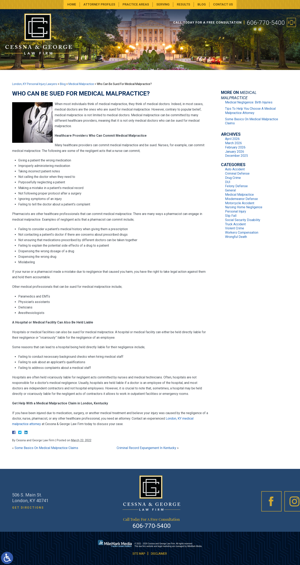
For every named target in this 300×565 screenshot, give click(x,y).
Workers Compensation (241, 232)
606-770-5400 (266, 22)
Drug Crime (233, 178)
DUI (227, 182)
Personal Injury (235, 211)
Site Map (138, 553)
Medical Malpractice (81, 84)
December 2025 (236, 156)
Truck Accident (235, 224)
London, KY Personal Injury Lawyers (34, 84)
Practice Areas (136, 4)
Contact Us (223, 4)
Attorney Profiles (99, 4)
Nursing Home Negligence (243, 207)
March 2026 (233, 143)
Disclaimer (159, 553)
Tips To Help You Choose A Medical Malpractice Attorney (250, 111)
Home (71, 4)
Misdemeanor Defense (241, 199)
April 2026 (232, 139)
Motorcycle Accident (239, 203)
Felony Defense (236, 186)
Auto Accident (235, 169)
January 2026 (234, 152)
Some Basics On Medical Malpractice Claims (46, 448)
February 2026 (235, 147)
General (230, 190)
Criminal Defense (237, 173)
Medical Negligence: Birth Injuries (248, 102)
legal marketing (165, 546)
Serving (163, 4)
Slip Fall (230, 216)
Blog (202, 4)
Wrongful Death (236, 237)
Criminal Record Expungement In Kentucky (146, 448)
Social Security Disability (242, 220)
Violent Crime (234, 228)
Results (183, 4)
